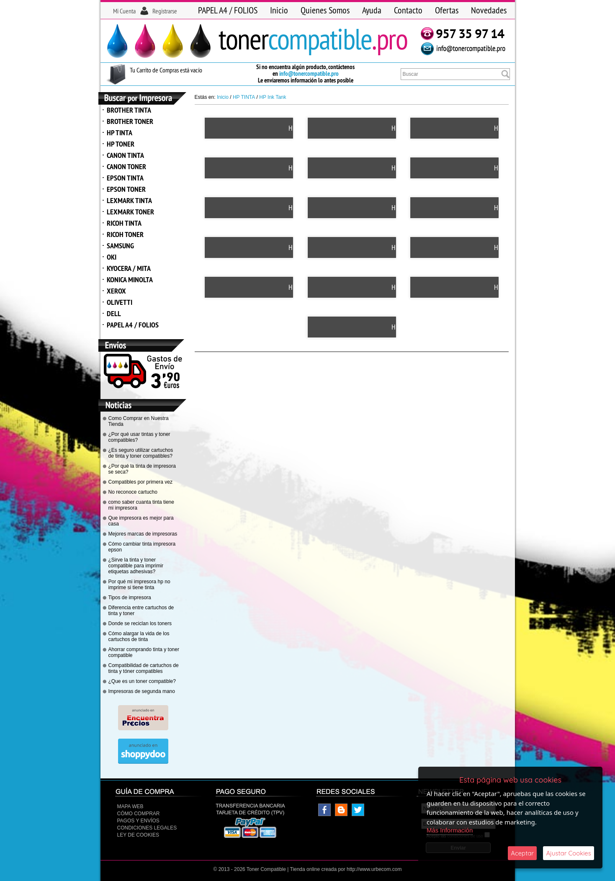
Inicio (279, 10)
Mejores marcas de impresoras (143, 534)
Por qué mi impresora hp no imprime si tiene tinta (139, 584)
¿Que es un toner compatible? (142, 681)
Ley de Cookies (138, 835)
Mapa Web (130, 806)
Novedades (489, 10)
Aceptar (522, 853)
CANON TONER (126, 166)
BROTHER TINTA (129, 110)
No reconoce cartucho (132, 492)
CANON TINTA (125, 155)
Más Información (450, 830)
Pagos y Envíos (138, 821)
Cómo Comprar (138, 814)
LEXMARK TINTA (129, 200)
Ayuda (371, 10)
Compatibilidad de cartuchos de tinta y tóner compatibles (143, 668)
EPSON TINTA (125, 178)
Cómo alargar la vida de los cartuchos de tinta (139, 636)
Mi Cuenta (124, 11)
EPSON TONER (126, 189)
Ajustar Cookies (568, 853)
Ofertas (446, 10)
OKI (111, 257)
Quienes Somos (325, 10)
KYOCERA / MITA (129, 268)
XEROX (116, 291)
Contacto (408, 10)
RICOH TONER (125, 234)
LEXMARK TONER (130, 211)
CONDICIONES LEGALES (147, 828)
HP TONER (120, 144)
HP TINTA (119, 132)
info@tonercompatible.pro (309, 73)
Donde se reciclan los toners (140, 623)
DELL (114, 313)
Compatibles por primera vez (140, 482)
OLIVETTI (119, 302)
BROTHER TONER (130, 121)
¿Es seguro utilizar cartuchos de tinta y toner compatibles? (140, 453)
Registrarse (164, 11)
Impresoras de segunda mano (141, 691)
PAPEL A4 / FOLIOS (227, 10)
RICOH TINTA (124, 223)
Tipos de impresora (129, 597)
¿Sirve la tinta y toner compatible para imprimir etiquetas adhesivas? (135, 565)
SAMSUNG (120, 245)
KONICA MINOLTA (130, 279)
